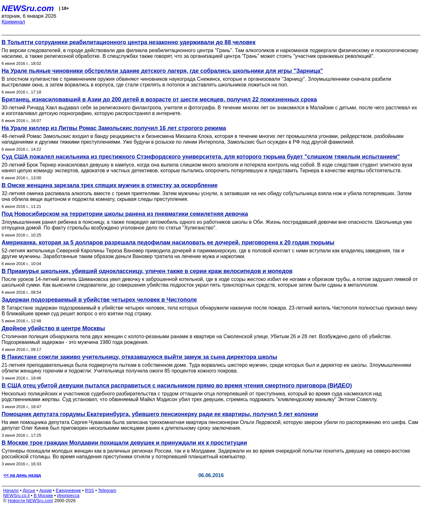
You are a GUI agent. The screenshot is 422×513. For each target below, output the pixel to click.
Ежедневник (68, 490)
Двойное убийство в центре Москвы (53, 328)
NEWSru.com (28, 8)
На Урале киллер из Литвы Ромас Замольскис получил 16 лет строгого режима (114, 128)
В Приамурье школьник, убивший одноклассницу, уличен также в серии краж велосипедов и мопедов (147, 271)
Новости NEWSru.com (30, 500)
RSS (89, 490)
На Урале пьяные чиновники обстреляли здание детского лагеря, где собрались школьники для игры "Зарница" (162, 71)
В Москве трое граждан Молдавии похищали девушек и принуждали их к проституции (124, 443)
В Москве (43, 495)
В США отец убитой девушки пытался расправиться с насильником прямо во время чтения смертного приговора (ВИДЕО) (177, 385)
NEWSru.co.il (16, 495)
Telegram (107, 490)
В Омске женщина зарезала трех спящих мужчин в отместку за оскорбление (110, 185)
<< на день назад (22, 475)
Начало (11, 490)
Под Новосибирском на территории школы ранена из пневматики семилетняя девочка (125, 214)
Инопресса (68, 495)
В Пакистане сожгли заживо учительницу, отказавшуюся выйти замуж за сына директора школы (139, 357)
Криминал (13, 21)
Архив (45, 490)
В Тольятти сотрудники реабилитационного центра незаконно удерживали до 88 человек (129, 42)
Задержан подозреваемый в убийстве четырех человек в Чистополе (99, 300)
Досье (29, 490)
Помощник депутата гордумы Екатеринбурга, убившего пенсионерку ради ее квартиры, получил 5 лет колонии (160, 414)
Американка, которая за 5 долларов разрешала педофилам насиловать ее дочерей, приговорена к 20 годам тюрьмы (168, 242)
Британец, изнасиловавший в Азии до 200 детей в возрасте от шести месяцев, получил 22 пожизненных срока (159, 99)
